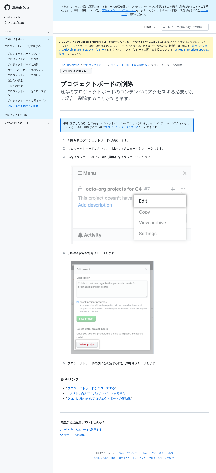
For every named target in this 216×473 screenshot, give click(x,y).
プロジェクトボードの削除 (22, 106)
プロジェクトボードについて (24, 53)
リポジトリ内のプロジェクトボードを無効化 (95, 393)
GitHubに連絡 (101, 457)
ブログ (152, 457)
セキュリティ (149, 453)
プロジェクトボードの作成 (22, 59)
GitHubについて (166, 457)
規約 (121, 453)
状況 (161, 453)
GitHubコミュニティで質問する (80, 429)
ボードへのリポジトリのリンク (25, 69)
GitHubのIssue (14, 23)
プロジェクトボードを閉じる (122, 127)
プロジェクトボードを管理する (129, 65)
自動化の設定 (15, 80)
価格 (113, 457)
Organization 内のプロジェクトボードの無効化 (99, 398)
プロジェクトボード (95, 65)
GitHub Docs (20, 8)
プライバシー (133, 453)
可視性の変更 (15, 86)
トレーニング (139, 457)
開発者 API (124, 457)
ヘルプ (170, 453)
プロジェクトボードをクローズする (26, 93)
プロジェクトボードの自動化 (24, 75)
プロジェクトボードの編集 (22, 64)
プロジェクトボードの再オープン (26, 100)
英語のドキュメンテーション (119, 10)
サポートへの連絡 (72, 435)
